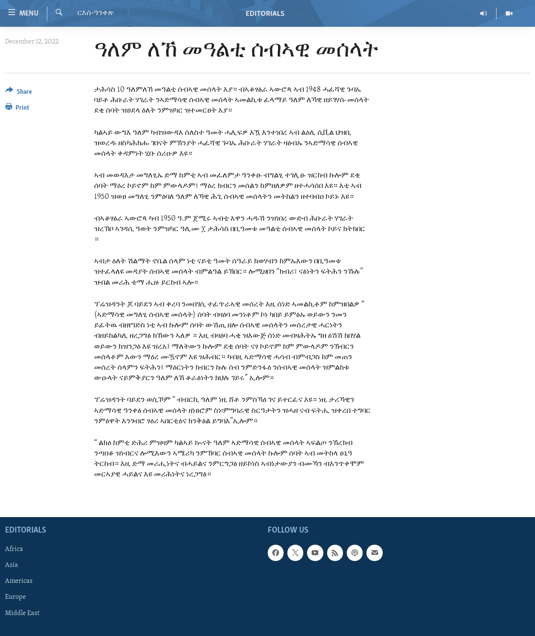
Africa (14, 549)
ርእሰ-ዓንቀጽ (95, 13)
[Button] (18, 93)
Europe (15, 597)
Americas (19, 581)
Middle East (22, 613)
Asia (11, 565)
